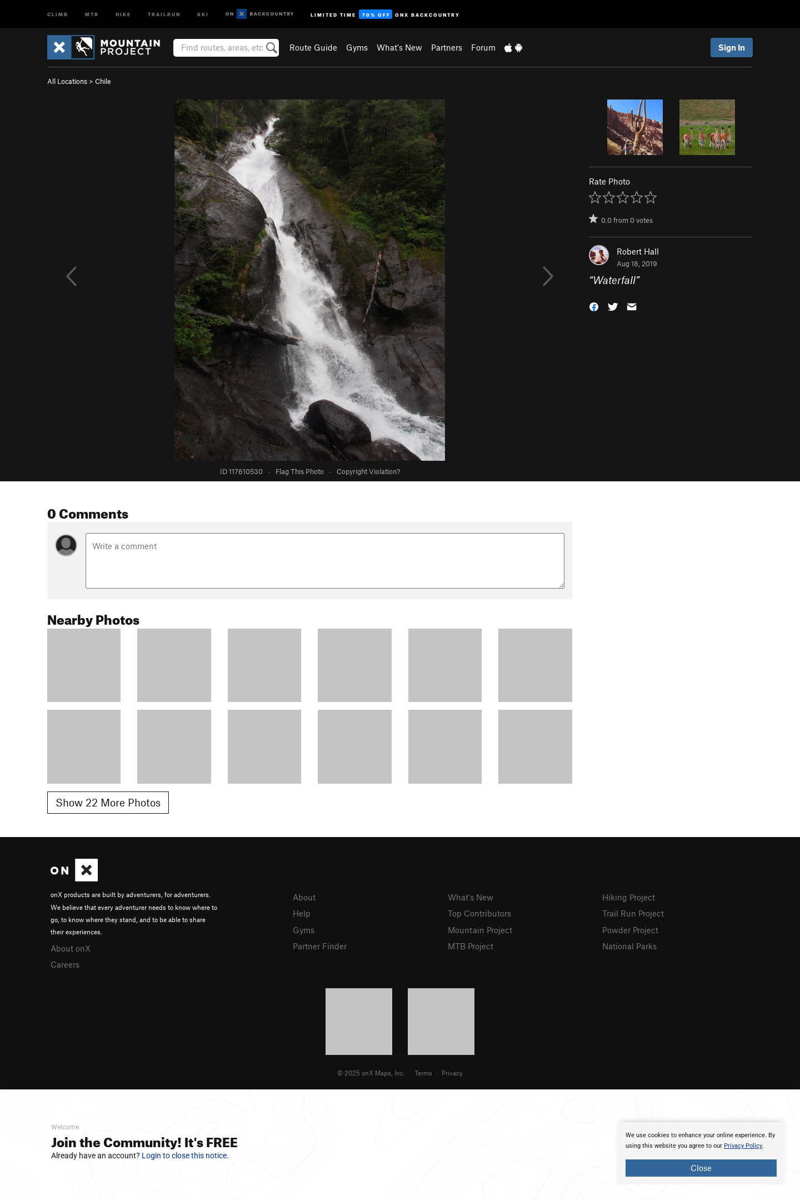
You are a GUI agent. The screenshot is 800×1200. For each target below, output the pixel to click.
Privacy (452, 1073)
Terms (423, 1073)
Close (701, 1168)
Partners (446, 47)
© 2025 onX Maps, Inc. (371, 1073)
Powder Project (630, 930)
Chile (103, 81)
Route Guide (313, 47)
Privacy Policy (743, 1145)
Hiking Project (628, 897)
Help (302, 913)
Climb (57, 13)
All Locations (67, 81)
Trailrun (164, 13)
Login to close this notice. (185, 1155)
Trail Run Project (633, 913)
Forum (483, 47)
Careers (65, 964)
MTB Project (470, 946)
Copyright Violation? (368, 471)
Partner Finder (320, 946)
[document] (701, 1153)
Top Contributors (479, 913)
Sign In (731, 47)
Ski (203, 13)
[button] (594, 306)
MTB (92, 13)
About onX (71, 948)
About (304, 897)
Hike (123, 13)
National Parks (629, 946)
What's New (399, 47)
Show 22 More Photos (108, 802)
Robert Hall (638, 251)
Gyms (357, 47)
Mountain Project (480, 930)
